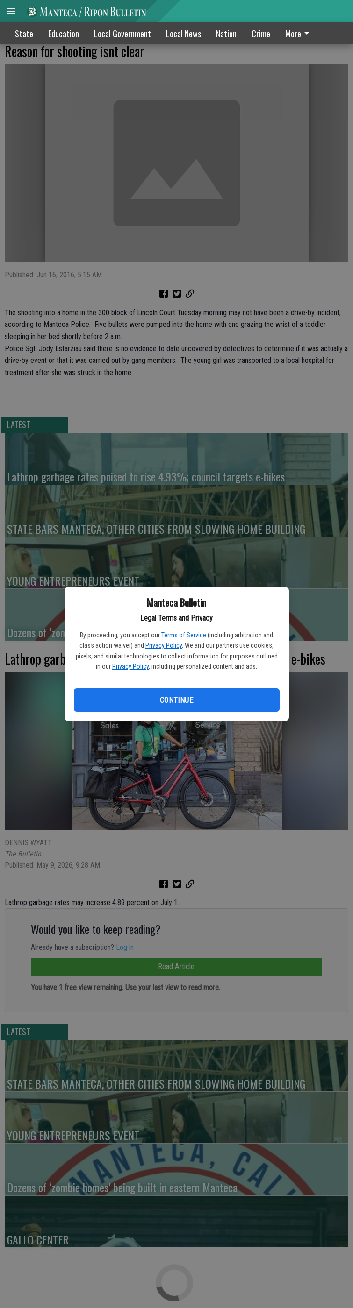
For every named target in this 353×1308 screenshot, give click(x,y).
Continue (176, 700)
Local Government (122, 34)
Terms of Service (183, 635)
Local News (183, 34)
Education (63, 34)
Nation (226, 34)
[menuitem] (300, 33)
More (298, 34)
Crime (261, 34)
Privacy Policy (163, 645)
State (24, 34)
